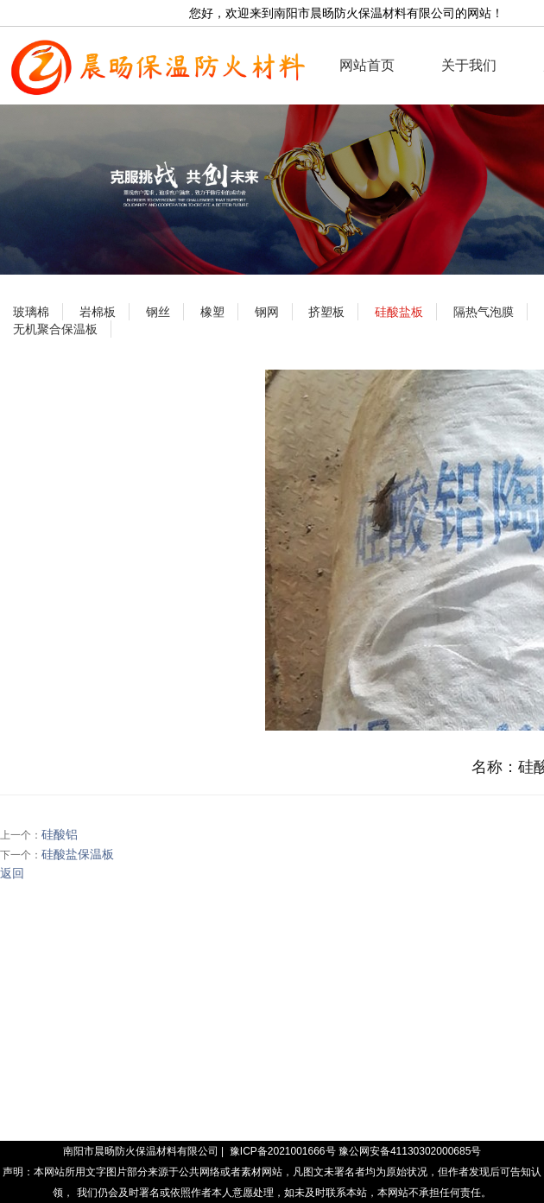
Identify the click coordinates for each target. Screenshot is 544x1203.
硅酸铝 (59, 834)
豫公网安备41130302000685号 (409, 1151)
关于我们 (469, 65)
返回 (12, 873)
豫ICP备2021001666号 (283, 1151)
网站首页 (367, 65)
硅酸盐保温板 (77, 854)
